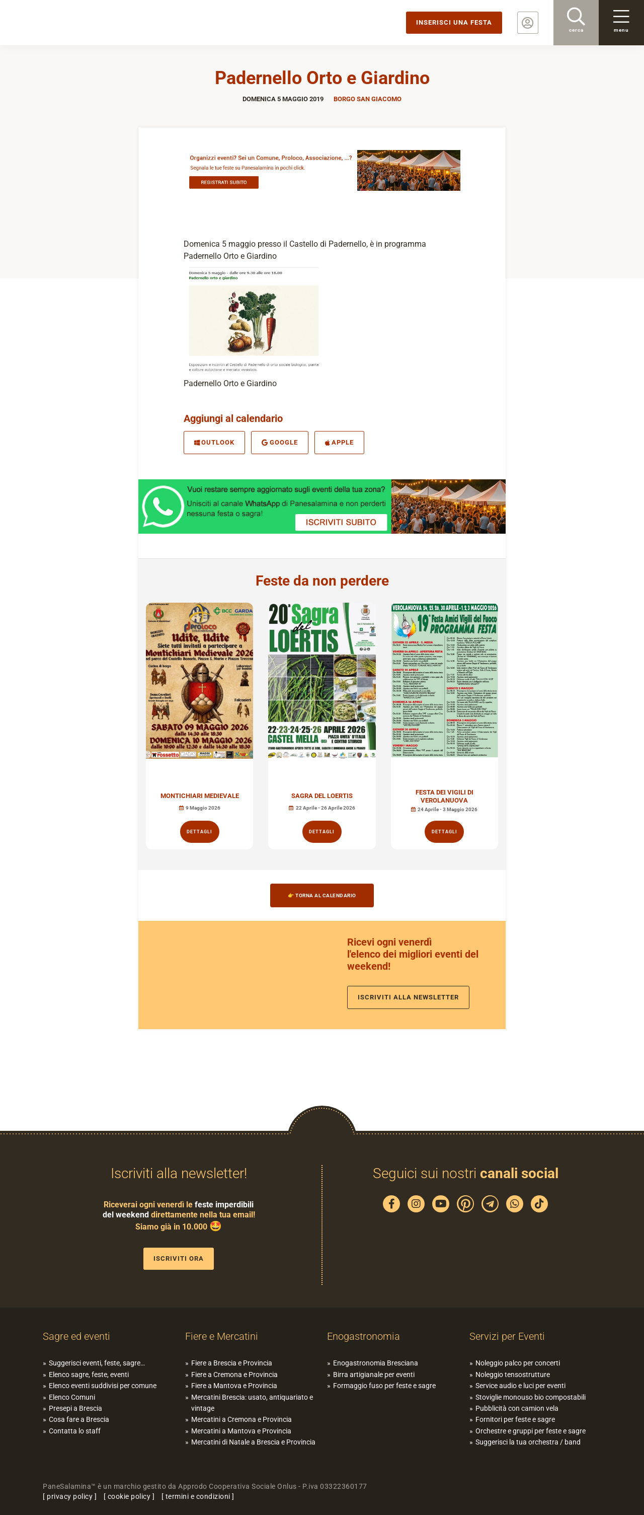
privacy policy (70, 1496)
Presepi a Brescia (75, 1408)
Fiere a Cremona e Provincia (234, 1374)
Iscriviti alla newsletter (408, 997)
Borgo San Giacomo (367, 99)
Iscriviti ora (178, 1258)
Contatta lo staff (75, 1431)
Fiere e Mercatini (221, 1336)
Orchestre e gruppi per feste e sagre (530, 1431)
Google (279, 442)
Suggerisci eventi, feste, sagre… (97, 1363)
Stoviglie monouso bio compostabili (530, 1397)
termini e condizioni (198, 1496)
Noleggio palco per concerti (517, 1363)
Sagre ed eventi (76, 1336)
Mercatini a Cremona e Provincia (241, 1419)
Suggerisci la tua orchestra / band (528, 1442)
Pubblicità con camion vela (516, 1408)
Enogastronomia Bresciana (375, 1363)
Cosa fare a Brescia (79, 1419)
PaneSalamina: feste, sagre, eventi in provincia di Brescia (78, 22)
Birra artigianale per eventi (374, 1374)
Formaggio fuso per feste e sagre (384, 1386)
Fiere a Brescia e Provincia (231, 1363)
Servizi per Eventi (507, 1336)
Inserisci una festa (454, 22)
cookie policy (129, 1496)
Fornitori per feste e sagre (515, 1419)
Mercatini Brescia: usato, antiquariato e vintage (252, 1402)
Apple (339, 442)
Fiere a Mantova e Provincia (234, 1386)
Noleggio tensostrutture (512, 1374)
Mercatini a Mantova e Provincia (241, 1431)
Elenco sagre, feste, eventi (89, 1374)
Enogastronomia (363, 1336)
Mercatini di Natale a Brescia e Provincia (253, 1442)
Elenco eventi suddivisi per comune (102, 1386)
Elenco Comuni (72, 1397)
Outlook (214, 442)
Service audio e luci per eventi (520, 1386)
